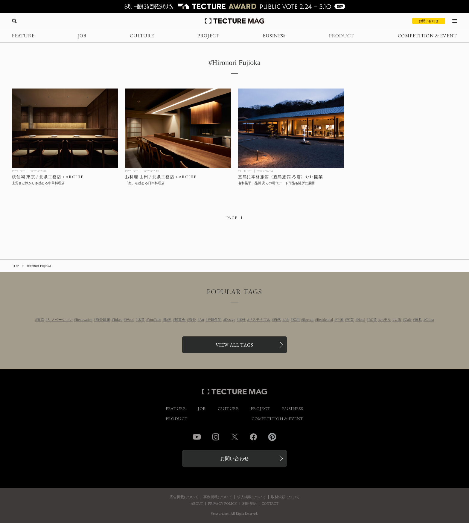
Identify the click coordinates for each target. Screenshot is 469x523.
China (429, 319)
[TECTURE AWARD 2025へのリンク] (234, 6)
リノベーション (60, 319)
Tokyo (118, 319)
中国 (339, 319)
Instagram (215, 437)
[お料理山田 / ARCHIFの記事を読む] (178, 128)
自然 (277, 319)
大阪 (397, 319)
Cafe (408, 319)
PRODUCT (341, 36)
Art (201, 319)
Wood (130, 319)
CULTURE (142, 36)
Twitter (234, 437)
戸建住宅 (214, 319)
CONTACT (270, 503)
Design (230, 319)
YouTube (154, 319)
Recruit (308, 319)
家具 (418, 319)
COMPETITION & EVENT (427, 36)
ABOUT (197, 503)
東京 (40, 319)
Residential (325, 319)
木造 (141, 319)
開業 (350, 319)
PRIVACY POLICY (222, 503)
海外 (192, 319)
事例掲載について (217, 497)
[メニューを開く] (454, 21)
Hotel (361, 319)
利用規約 (249, 503)
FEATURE (23, 36)
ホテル (385, 319)
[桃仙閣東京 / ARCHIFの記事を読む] (65, 128)
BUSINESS (274, 36)
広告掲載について (184, 497)
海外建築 (103, 319)
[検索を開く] (14, 21)
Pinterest (272, 437)
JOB (82, 36)
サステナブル (259, 319)
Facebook (253, 437)
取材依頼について (285, 497)
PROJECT (208, 36)
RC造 (372, 319)
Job (286, 319)
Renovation (84, 319)
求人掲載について (251, 497)
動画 (167, 319)
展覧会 (180, 319)
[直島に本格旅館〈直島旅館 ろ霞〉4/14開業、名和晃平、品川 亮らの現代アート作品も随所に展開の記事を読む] (291, 128)
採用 (296, 319)
